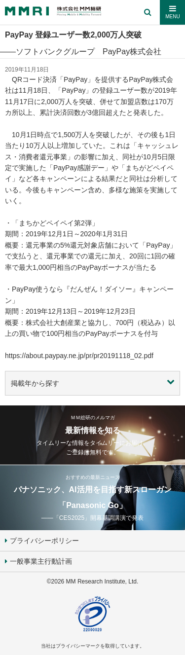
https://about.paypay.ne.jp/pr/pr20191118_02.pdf (79, 356)
